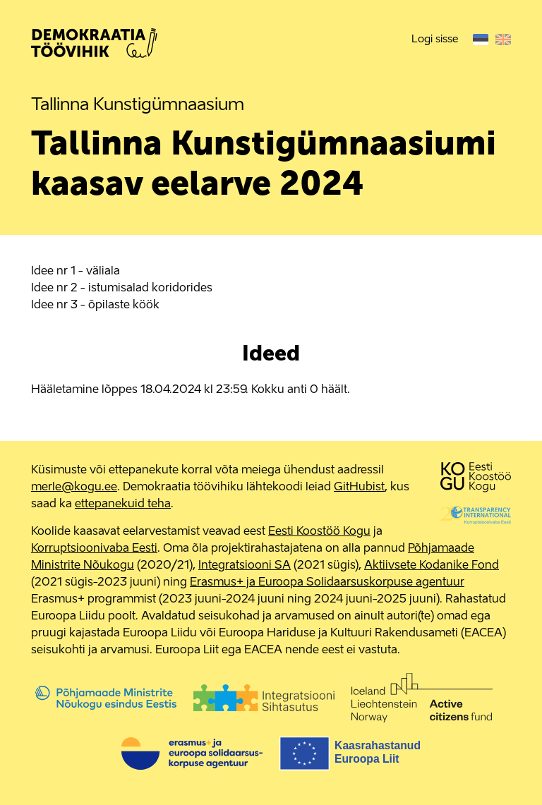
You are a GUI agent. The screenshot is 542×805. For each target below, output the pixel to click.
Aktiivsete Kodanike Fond (431, 565)
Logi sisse (434, 39)
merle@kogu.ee (74, 487)
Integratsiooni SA (244, 565)
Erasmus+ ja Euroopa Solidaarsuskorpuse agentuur (327, 582)
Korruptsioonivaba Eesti (94, 549)
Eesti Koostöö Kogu (319, 532)
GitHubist (359, 487)
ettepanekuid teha (123, 504)
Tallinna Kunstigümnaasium (137, 105)
